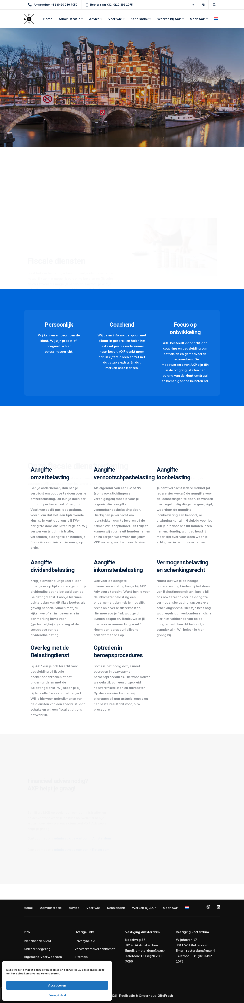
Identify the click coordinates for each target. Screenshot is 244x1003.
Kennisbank (139, 19)
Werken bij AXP (169, 19)
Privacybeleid (57, 995)
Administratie (69, 19)
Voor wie (115, 19)
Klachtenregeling (37, 949)
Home (47, 19)
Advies (94, 19)
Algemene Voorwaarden (43, 957)
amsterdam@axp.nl (150, 951)
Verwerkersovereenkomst (94, 949)
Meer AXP (197, 19)
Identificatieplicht (37, 941)
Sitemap (81, 957)
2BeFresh (165, 996)
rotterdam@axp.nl (200, 951)
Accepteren (57, 985)
